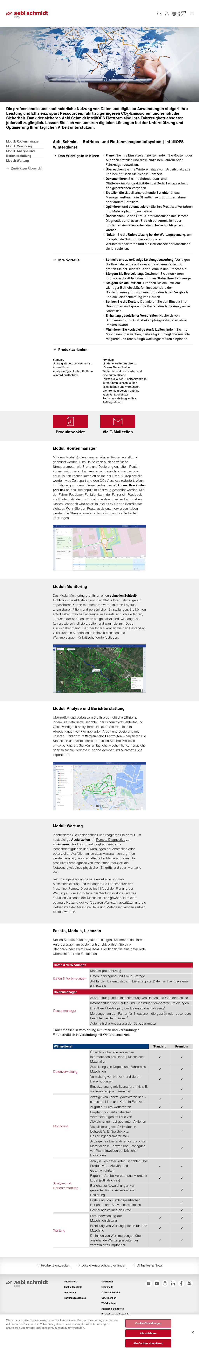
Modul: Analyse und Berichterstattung (20, 153)
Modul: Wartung (17, 160)
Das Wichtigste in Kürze (76, 155)
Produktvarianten (70, 349)
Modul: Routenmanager (23, 141)
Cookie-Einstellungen (148, 1337)
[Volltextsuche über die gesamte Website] (159, 14)
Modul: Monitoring (19, 146)
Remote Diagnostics (110, 839)
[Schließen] (193, 1345)
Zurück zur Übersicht (26, 168)
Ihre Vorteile (66, 260)
